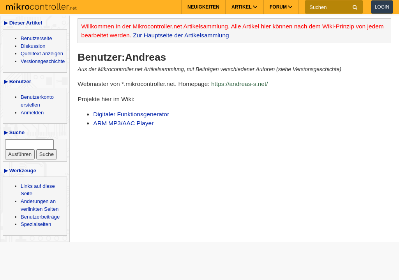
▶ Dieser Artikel (23, 23)
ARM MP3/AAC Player (123, 123)
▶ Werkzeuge (20, 170)
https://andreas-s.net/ (239, 83)
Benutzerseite (36, 38)
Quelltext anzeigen (42, 53)
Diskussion (33, 46)
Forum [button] (281, 7)
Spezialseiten (36, 224)
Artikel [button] (244, 7)
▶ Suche (14, 132)
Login (382, 7)
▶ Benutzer (17, 81)
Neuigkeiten (203, 7)
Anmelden (32, 113)
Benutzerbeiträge (40, 217)
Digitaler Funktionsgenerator (131, 114)
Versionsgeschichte (43, 61)
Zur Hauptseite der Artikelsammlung (181, 35)
